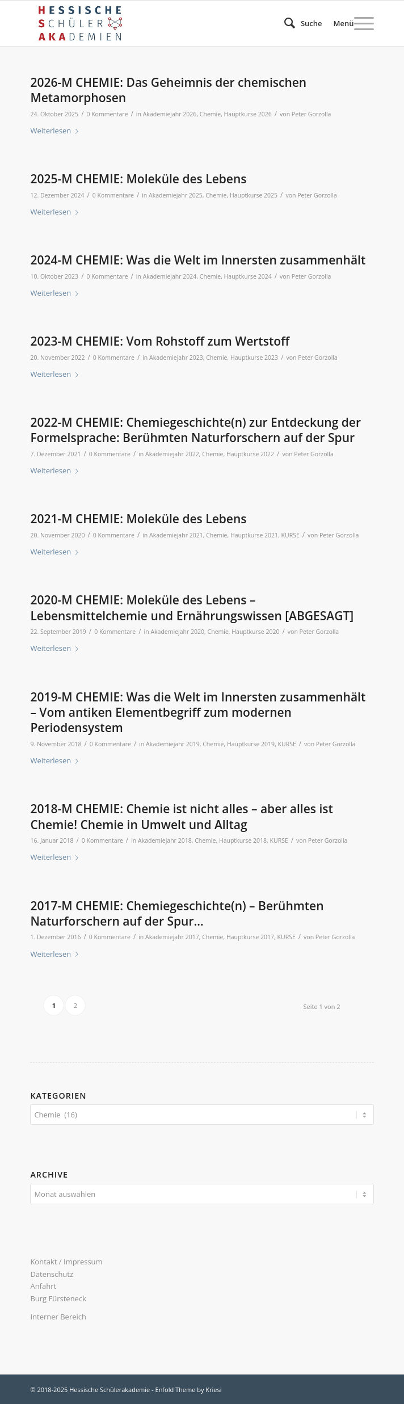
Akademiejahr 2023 (176, 357)
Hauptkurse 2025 (253, 195)
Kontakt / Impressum (66, 1261)
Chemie (210, 114)
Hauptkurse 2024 (248, 276)
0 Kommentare (107, 114)
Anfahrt (43, 1286)
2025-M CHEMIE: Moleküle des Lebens (138, 179)
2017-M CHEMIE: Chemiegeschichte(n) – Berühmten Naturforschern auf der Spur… (176, 913)
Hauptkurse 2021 (254, 535)
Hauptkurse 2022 (250, 454)
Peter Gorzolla (311, 114)
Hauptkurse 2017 (250, 937)
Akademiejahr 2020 (177, 632)
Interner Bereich (58, 1316)
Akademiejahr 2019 (173, 744)
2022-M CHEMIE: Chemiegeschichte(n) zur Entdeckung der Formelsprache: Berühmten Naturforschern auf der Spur (195, 429)
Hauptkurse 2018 (243, 840)
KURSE (290, 535)
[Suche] (297, 23)
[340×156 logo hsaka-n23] (167, 23)
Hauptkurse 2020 (255, 632)
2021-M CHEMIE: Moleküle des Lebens (138, 519)
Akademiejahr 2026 (170, 114)
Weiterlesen (56, 130)
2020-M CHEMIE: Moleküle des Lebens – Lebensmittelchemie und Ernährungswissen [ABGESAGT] (192, 607)
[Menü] (348, 23)
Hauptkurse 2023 (254, 357)
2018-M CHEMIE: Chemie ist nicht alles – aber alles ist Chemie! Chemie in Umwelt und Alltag (181, 816)
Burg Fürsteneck (58, 1298)
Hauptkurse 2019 (251, 744)
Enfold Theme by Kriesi (188, 1389)
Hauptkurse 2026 (248, 114)
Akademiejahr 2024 (170, 276)
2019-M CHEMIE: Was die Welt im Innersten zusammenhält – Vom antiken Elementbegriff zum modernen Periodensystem (197, 712)
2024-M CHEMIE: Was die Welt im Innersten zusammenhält (197, 260)
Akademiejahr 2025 (176, 195)
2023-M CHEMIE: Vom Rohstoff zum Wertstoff (159, 341)
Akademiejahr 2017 (172, 937)
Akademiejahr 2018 (165, 840)
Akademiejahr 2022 (172, 454)
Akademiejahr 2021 (176, 535)
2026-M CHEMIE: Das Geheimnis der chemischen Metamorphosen (168, 90)
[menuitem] (297, 23)
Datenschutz (51, 1274)
